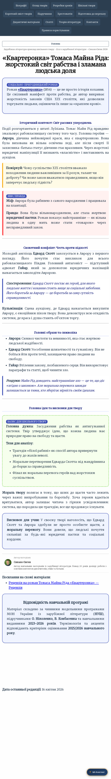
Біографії (21, 5)
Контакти (92, 22)
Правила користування (55, 30)
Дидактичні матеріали (26, 22)
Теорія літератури (70, 22)
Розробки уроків (62, 5)
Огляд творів (39, 5)
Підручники (45, 13)
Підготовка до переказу (92, 13)
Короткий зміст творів (18, 13)
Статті (49, 22)
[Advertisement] (55, 667)
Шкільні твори (86, 5)
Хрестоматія (65, 13)
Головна (55, 43)
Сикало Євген (22, 562)
